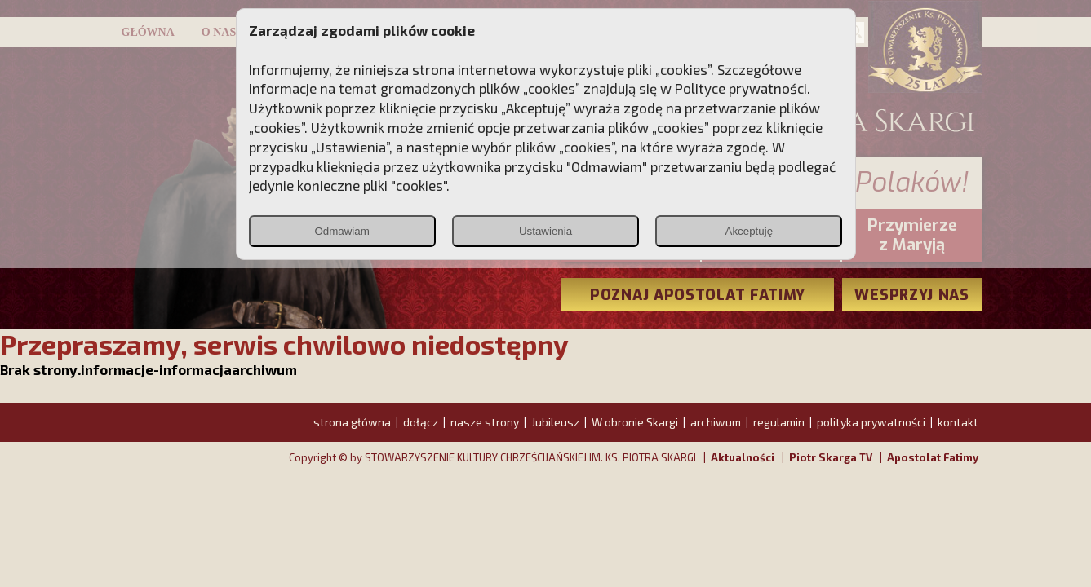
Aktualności (742, 457)
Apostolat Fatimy (932, 457)
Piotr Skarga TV (830, 457)
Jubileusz (555, 422)
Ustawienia (545, 231)
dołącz (420, 422)
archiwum (715, 422)
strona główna (352, 422)
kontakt (958, 422)
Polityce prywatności (741, 88)
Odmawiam (341, 231)
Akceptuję (749, 231)
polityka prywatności (871, 422)
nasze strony (484, 422)
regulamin (779, 422)
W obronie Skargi (635, 422)
